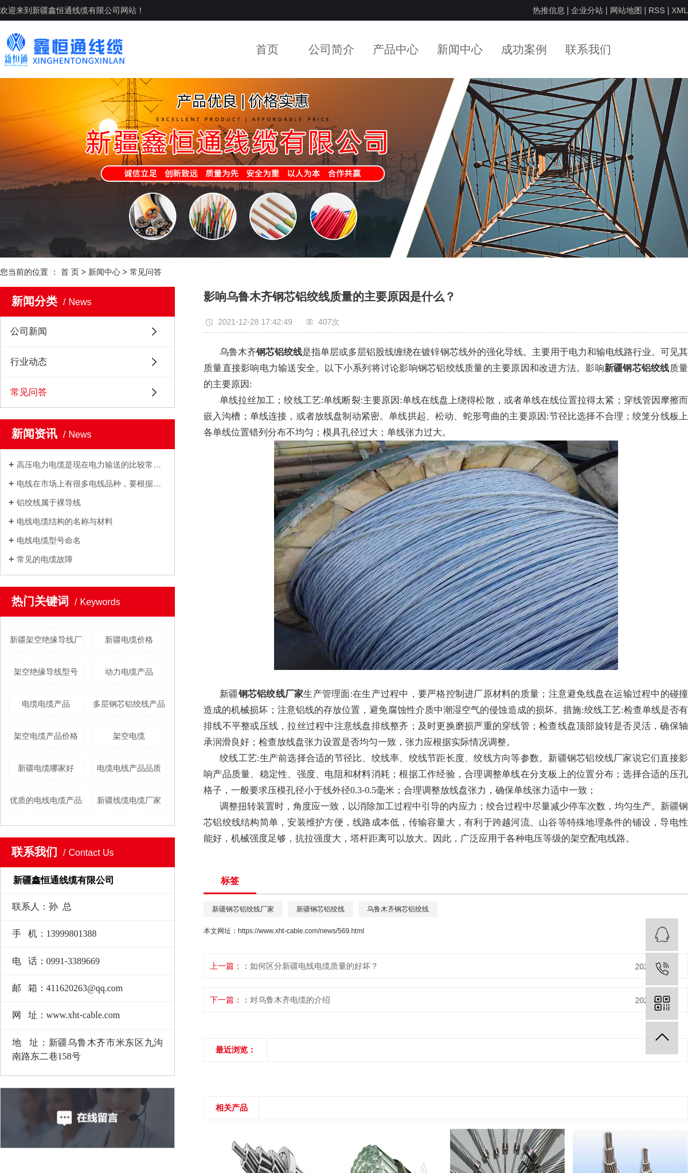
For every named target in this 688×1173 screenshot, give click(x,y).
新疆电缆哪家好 (46, 768)
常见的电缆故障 (45, 559)
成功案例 (524, 49)
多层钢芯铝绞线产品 (129, 703)
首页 (267, 49)
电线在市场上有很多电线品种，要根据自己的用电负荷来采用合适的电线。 (91, 483)
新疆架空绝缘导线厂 (46, 639)
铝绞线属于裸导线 (49, 502)
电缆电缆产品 (46, 703)
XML (679, 10)
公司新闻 (28, 331)
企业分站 (587, 10)
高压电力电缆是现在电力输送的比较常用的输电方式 (91, 464)
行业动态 (28, 362)
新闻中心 (460, 49)
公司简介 (331, 49)
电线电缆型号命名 (49, 540)
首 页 (70, 271)
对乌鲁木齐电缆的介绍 (290, 999)
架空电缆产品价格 (46, 736)
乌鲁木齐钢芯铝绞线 (398, 909)
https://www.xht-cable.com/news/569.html (301, 931)
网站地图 (626, 10)
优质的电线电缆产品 (46, 800)
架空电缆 (129, 736)
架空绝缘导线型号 (46, 671)
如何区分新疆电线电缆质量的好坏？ (314, 966)
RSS (656, 10)
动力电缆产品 (129, 671)
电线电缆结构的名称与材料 (65, 521)
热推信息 (549, 10)
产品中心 (396, 49)
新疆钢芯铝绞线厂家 (243, 909)
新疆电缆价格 (129, 639)
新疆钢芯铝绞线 (320, 909)
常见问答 (146, 271)
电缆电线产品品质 (129, 768)
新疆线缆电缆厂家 (129, 800)
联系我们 (588, 49)
